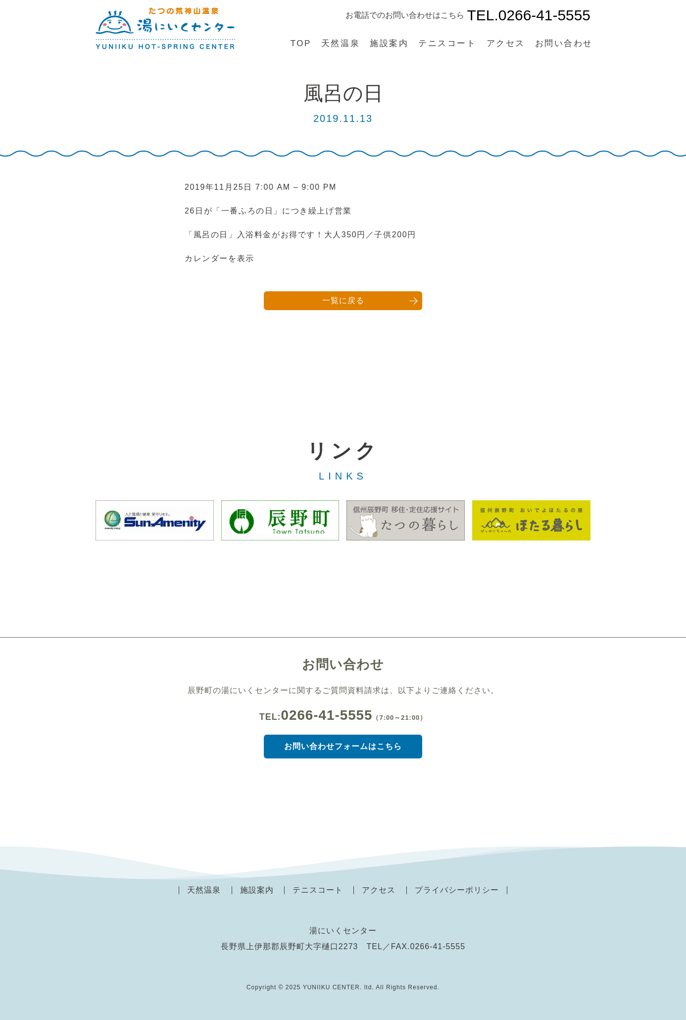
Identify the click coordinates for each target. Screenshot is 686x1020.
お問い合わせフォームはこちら (343, 746)
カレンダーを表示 (219, 258)
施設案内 (389, 43)
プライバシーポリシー (457, 890)
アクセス (506, 43)
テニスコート (447, 43)
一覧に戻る (343, 300)
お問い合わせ (564, 43)
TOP (301, 43)
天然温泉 (340, 43)
